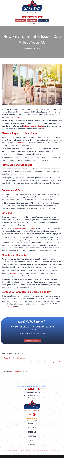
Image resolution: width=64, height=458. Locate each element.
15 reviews (33, 420)
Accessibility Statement (51, 450)
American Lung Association (25, 229)
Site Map (38, 450)
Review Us (32, 444)
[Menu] (32, 24)
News (32, 440)
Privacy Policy (27, 450)
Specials (32, 432)
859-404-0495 (32, 17)
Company (32, 436)
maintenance (12, 273)
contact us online (8, 307)
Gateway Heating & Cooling (33, 126)
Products (32, 428)
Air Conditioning (16, 371)
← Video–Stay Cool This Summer (14, 358)
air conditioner (20, 143)
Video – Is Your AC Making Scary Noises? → (46, 362)
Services (32, 424)
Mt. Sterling (16, 117)
